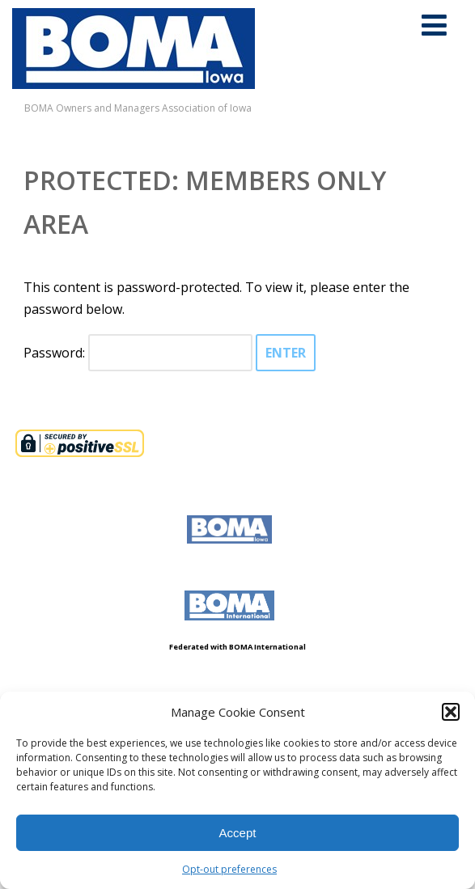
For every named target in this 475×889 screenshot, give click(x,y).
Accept (238, 833)
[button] (451, 712)
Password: (137, 353)
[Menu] (434, 24)
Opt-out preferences (229, 869)
